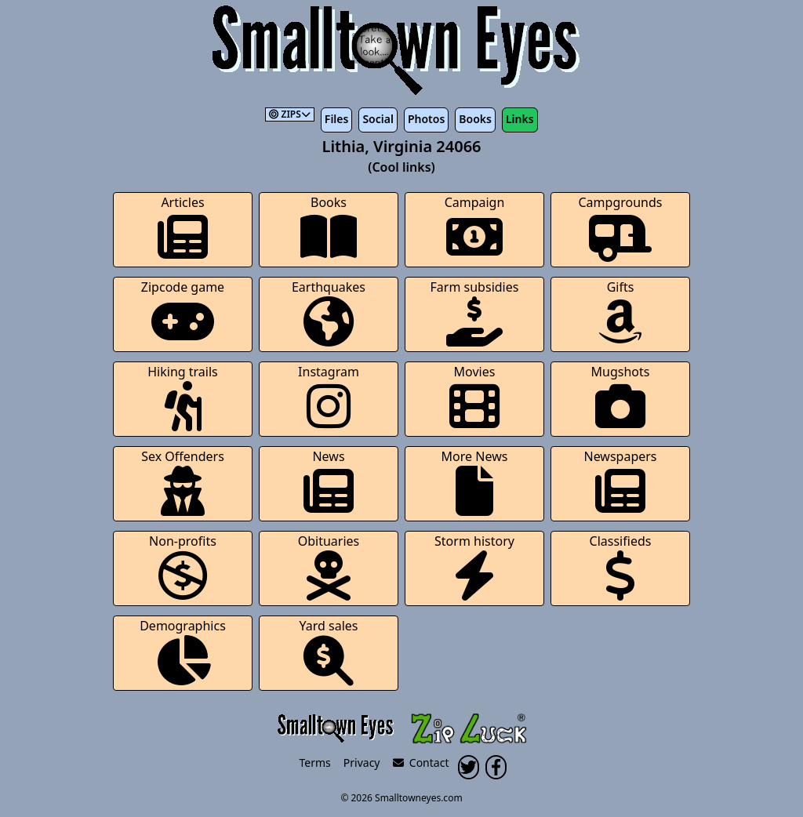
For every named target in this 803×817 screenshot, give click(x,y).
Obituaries (329, 566)
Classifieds (621, 566)
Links (520, 118)
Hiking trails (182, 397)
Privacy (361, 762)
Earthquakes (328, 312)
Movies (474, 397)
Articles (183, 228)
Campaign (475, 228)
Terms (315, 762)
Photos (426, 118)
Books (475, 118)
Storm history (474, 566)
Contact (421, 762)
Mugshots (620, 397)
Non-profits (182, 566)
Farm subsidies (475, 312)
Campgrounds (621, 228)
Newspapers (619, 482)
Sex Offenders (182, 482)
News (328, 482)
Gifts (620, 312)
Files (337, 118)
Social (377, 118)
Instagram (328, 397)
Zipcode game (182, 312)
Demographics (183, 651)
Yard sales (329, 651)
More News (474, 482)
